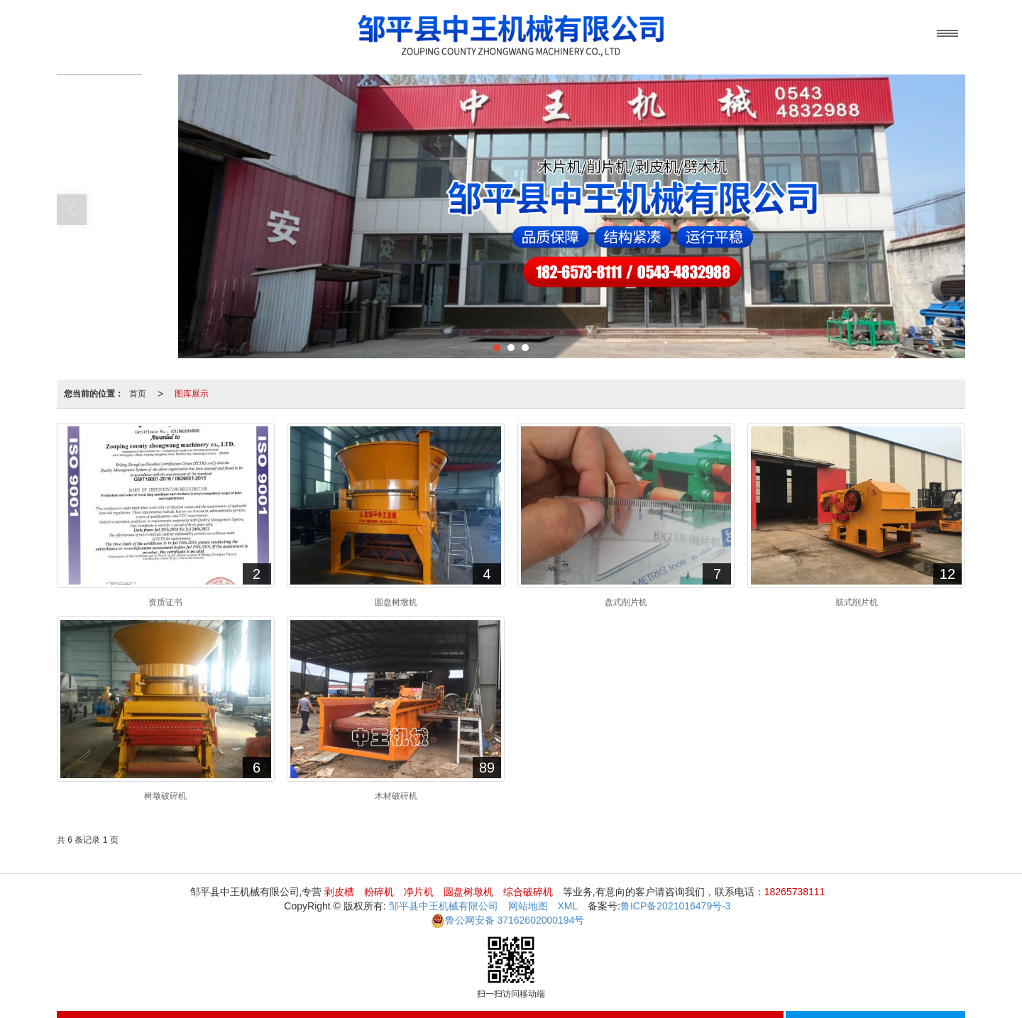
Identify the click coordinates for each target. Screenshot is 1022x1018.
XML (567, 906)
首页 (137, 394)
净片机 (419, 891)
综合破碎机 (528, 891)
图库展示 (192, 394)
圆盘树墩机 (468, 891)
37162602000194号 (508, 920)
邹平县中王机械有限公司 (443, 906)
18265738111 (794, 891)
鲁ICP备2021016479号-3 (675, 906)
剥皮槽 (339, 891)
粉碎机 (379, 891)
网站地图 (528, 906)
